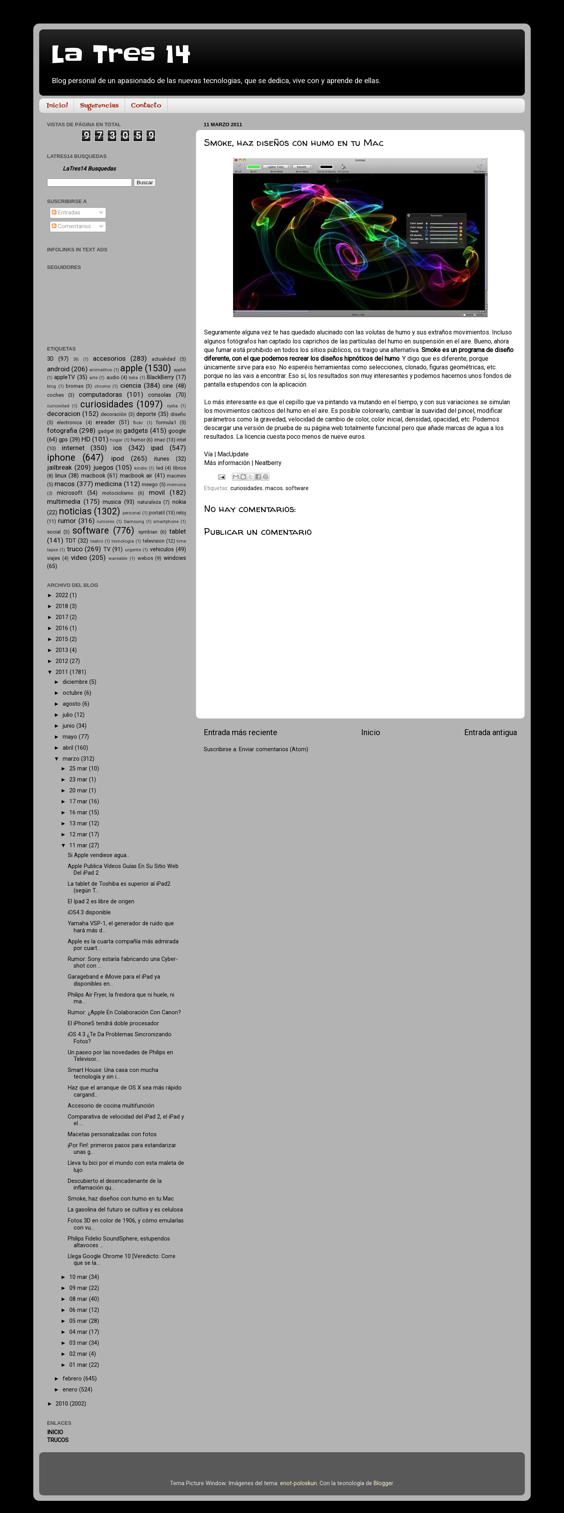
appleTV (64, 377)
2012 (63, 661)
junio (69, 726)
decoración (114, 414)
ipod (117, 458)
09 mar (79, 1288)
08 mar (79, 1299)
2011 (63, 672)
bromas (74, 386)
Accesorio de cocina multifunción (111, 1106)
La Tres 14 (121, 54)
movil (157, 492)
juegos (103, 467)
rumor (67, 521)
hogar (116, 440)
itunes (161, 459)
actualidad (163, 359)
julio (68, 715)
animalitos (100, 369)
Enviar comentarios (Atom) (273, 749)
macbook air (136, 475)
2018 (63, 606)
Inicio (370, 732)
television (153, 541)
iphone (61, 457)
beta (133, 377)
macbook (93, 475)
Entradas (66, 212)
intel (181, 440)
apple (131, 368)
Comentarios (71, 226)
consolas (159, 395)
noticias (75, 511)
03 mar (79, 1343)
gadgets (135, 430)
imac (159, 440)
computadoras (100, 394)
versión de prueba (268, 428)
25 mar (79, 768)
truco (75, 549)
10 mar (79, 1277)
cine (168, 386)
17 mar (79, 801)
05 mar (79, 1321)
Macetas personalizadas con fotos (112, 1134)
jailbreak (59, 467)
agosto (72, 704)
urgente (133, 549)
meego (150, 484)
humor (138, 440)
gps (63, 439)
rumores (105, 521)
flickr (138, 422)
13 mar (79, 823)
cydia (172, 406)
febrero (73, 1378)
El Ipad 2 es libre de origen (101, 901)
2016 (63, 628)
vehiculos (162, 549)
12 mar (79, 834)
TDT (70, 541)
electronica (69, 422)
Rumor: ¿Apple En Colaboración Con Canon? (124, 1012)
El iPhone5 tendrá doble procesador (113, 1023)
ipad (157, 448)
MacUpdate (233, 454)
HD (85, 439)
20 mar (79, 790)
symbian (147, 532)
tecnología (123, 541)
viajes (53, 558)
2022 (63, 595)
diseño (178, 414)
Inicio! (57, 106)
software (297, 488)
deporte (146, 414)
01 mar (79, 1365)
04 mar (79, 1332)
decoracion (63, 414)
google (177, 431)
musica (112, 502)
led (159, 468)
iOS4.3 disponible (89, 912)
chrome (102, 386)
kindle (140, 468)
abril (69, 748)
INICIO (55, 1432)
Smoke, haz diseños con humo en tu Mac (121, 1198)
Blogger (383, 1483)
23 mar (79, 779)
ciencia (130, 385)
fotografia (62, 430)
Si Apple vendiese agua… (99, 855)
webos (145, 558)
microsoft (69, 493)
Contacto (146, 106)
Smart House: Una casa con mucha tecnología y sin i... (113, 1073)
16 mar (79, 812)
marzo (72, 759)
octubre (73, 693)
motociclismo (118, 493)
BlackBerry (160, 377)
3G (76, 359)
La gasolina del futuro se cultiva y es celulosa (125, 1209)
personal (132, 513)
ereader (105, 422)
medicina (108, 484)
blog (51, 386)
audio (113, 377)
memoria (176, 484)
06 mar (79, 1310)
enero (71, 1389)
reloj (181, 513)
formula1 (166, 422)
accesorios (109, 358)
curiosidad (58, 406)
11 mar (79, 845)
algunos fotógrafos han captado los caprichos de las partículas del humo (303, 341)
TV (106, 549)
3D (50, 359)
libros (179, 468)
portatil (157, 513)
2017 (63, 617)
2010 (63, 1403)
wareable (117, 558)
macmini (176, 476)
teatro (96, 541)
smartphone (166, 521)
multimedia (63, 501)
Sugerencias (99, 106)
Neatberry (268, 463)
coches (55, 395)
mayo (71, 737)
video (79, 557)
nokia (179, 502)
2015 (63, 639)
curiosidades (246, 488)
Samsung (134, 521)
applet (180, 369)
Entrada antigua (490, 732)
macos (274, 488)
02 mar (79, 1354)
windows (175, 558)
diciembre (76, 682)
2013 (63, 650)
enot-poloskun (298, 1483)
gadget (106, 431)
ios (117, 448)
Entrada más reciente (240, 732)
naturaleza (149, 502)
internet (73, 448)
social (54, 532)
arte (93, 377)
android (58, 369)
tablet (177, 531)
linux (61, 475)
